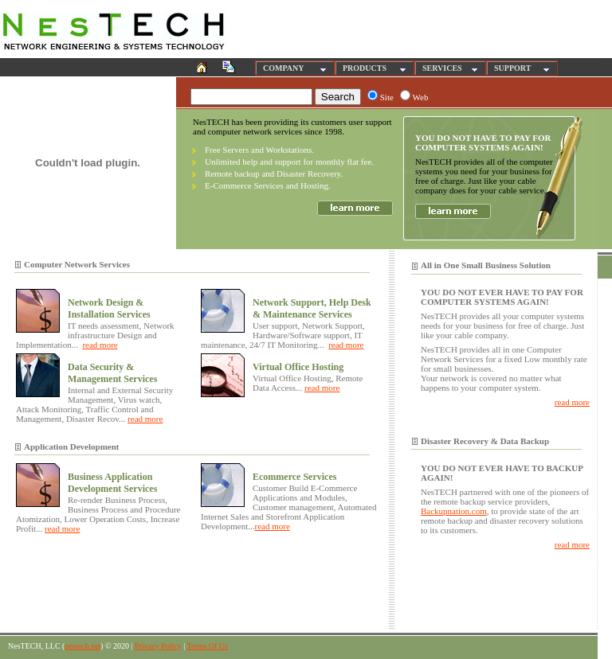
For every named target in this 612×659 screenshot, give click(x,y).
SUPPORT (512, 68)
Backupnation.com (454, 511)
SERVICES (442, 68)
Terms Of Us (207, 645)
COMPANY (283, 68)
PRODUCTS (364, 68)
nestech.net (82, 645)
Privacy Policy (158, 645)
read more (99, 344)
